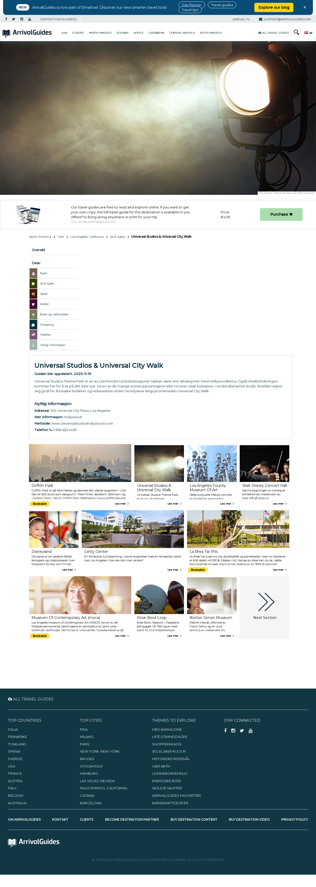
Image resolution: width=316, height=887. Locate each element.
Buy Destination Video (249, 819)
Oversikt (38, 250)
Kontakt (60, 819)
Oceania (122, 32)
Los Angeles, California (87, 237)
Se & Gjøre (117, 237)
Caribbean (156, 32)
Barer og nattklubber (54, 314)
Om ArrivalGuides (24, 819)
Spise (43, 294)
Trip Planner (192, 5)
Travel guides (222, 5)
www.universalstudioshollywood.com (82, 423)
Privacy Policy (294, 819)
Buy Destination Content (194, 819)
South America (211, 32)
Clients (86, 819)
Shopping (47, 324)
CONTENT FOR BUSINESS (58, 19)
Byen (44, 273)
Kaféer (44, 304)
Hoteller (45, 334)
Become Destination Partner (132, 819)
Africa (138, 32)
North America (100, 32)
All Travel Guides (273, 32)
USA (61, 237)
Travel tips (190, 10)
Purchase (281, 214)
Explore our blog (273, 7)
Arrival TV (241, 19)
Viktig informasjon (53, 345)
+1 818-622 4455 (63, 430)
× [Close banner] (304, 7)
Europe (78, 32)
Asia (64, 32)
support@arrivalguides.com (285, 19)
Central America (182, 32)
